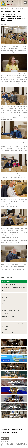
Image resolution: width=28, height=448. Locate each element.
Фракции (4, 303)
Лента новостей (19, 8)
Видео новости (6, 329)
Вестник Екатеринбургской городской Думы (13, 323)
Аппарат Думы (5, 313)
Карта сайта (4, 438)
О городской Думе (5, 429)
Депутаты (4, 297)
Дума (12, 8)
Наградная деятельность (8, 316)
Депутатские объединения (8, 307)
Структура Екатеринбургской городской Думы (13, 287)
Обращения (14, 432)
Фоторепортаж (6, 326)
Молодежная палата (7, 320)
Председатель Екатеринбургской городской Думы (13, 426)
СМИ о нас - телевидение (8, 284)
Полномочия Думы (7, 291)
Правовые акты (5, 432)
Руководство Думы (6, 294)
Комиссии (4, 300)
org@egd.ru (17, 444)
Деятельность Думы (17, 429)
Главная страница (5, 8)
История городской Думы (8, 332)
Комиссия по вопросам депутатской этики (12, 310)
